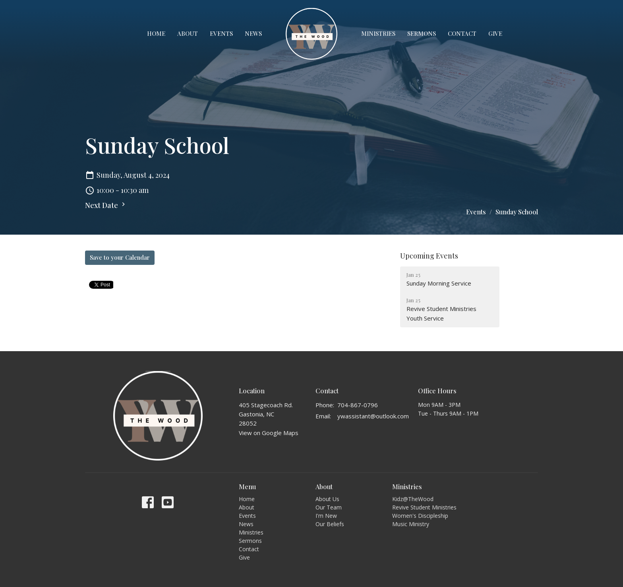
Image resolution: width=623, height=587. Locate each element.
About (187, 33)
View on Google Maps (268, 433)
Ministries (378, 33)
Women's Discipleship (420, 515)
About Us (327, 499)
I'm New (326, 515)
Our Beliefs (329, 524)
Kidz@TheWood (412, 499)
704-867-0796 (357, 405)
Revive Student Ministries (424, 507)
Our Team (328, 507)
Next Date (106, 205)
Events (221, 33)
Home (156, 33)
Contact (462, 33)
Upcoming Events (429, 255)
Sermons (421, 33)
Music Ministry (410, 524)
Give (495, 33)
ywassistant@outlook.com (373, 416)
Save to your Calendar (120, 257)
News (253, 33)
